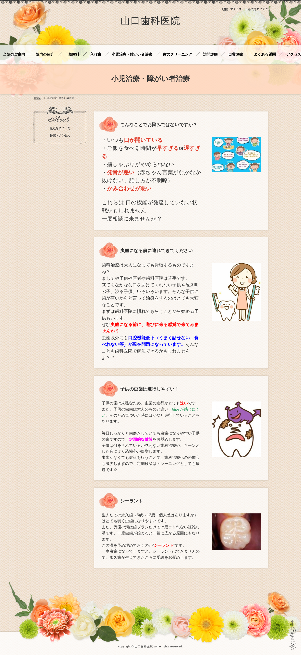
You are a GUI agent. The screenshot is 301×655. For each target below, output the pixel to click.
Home (37, 98)
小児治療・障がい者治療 (132, 54)
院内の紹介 (45, 54)
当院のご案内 (14, 54)
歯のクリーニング (177, 54)
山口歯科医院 (150, 21)
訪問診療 (210, 54)
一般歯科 (72, 54)
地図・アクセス (230, 9)
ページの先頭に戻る (292, 635)
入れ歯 (95, 54)
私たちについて (257, 9)
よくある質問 (265, 54)
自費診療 (235, 54)
